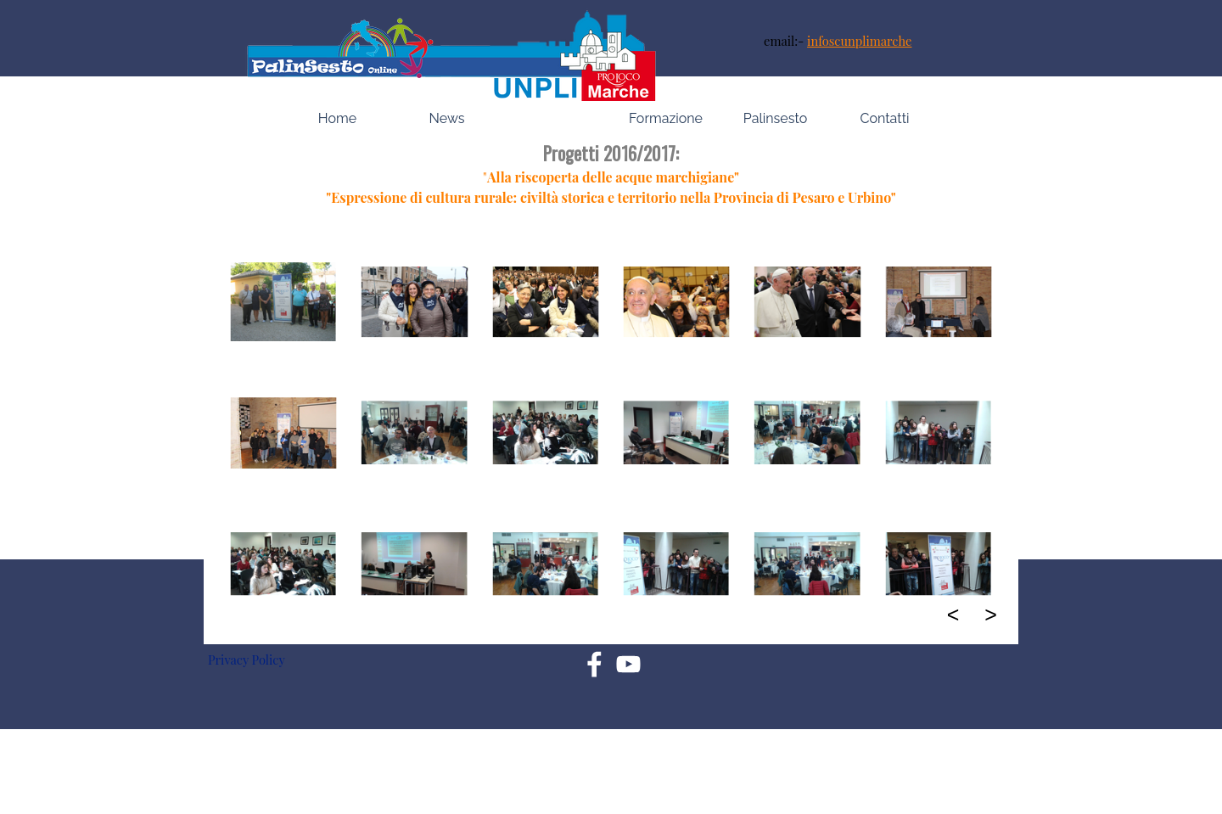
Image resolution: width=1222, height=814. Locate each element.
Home (337, 118)
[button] (283, 302)
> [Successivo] (990, 614)
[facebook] (594, 664)
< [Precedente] (953, 614)
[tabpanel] (877, 40)
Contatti (885, 118)
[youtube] (628, 664)
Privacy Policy (246, 659)
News (447, 118)
